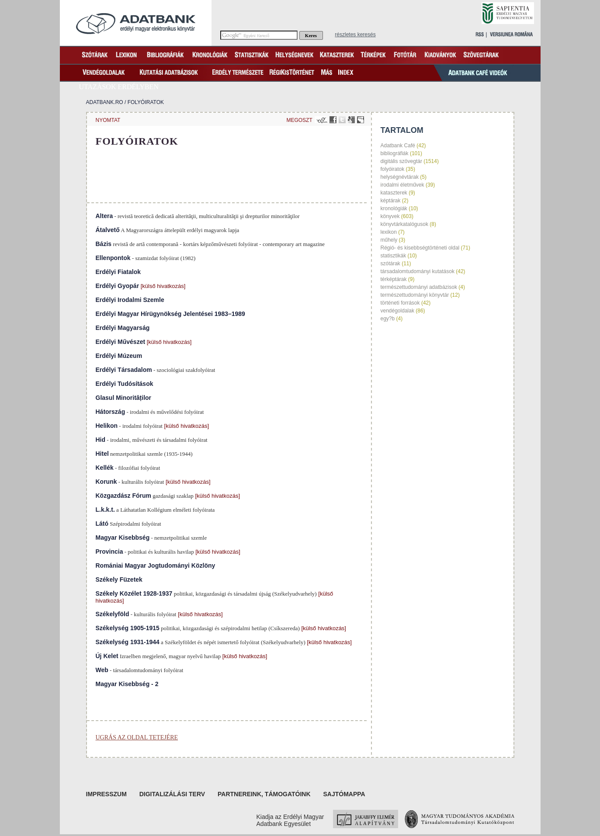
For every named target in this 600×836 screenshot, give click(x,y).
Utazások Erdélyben (119, 86)
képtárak (391, 201)
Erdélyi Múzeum (119, 355)
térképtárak (394, 279)
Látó (102, 523)
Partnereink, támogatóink (264, 794)
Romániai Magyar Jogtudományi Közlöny (155, 565)
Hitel (102, 453)
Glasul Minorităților (124, 397)
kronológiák (394, 208)
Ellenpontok (113, 257)
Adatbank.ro (104, 102)
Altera (104, 215)
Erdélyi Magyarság (123, 327)
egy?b (388, 319)
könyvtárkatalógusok (404, 224)
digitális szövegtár (401, 161)
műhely (389, 240)
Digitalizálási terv (172, 794)
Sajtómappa (344, 794)
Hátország (110, 411)
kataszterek (394, 193)
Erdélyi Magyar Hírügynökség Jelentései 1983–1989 (170, 313)
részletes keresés (355, 34)
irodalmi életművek (402, 185)
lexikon (389, 232)
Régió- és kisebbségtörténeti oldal (420, 248)
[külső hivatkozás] (162, 286)
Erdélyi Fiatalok (118, 271)
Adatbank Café (398, 145)
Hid (101, 439)
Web (102, 669)
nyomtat (108, 120)
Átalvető (108, 229)
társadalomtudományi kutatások (417, 271)
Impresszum (106, 794)
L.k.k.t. (105, 509)
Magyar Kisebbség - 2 (127, 683)
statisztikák (393, 256)
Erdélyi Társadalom (124, 369)
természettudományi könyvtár (415, 295)
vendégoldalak (397, 311)
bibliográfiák (395, 153)
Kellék (105, 467)
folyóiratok (146, 102)
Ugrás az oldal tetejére (137, 737)
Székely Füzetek (119, 579)
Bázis (104, 243)
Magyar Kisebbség (123, 537)
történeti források (400, 303)
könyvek (390, 216)
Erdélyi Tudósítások (124, 383)
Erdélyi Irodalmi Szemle (130, 299)
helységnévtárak (400, 177)
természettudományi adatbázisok (419, 287)
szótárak (390, 263)
